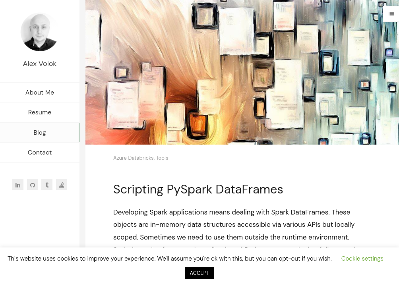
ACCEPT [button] (199, 273)
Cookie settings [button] (362, 259)
